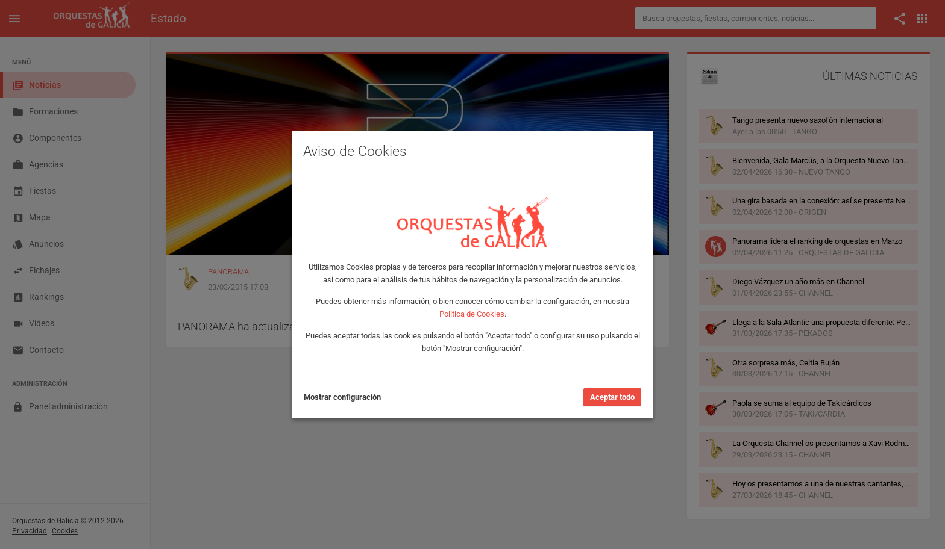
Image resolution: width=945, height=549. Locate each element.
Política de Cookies (471, 313)
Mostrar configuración (342, 397)
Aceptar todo (612, 397)
